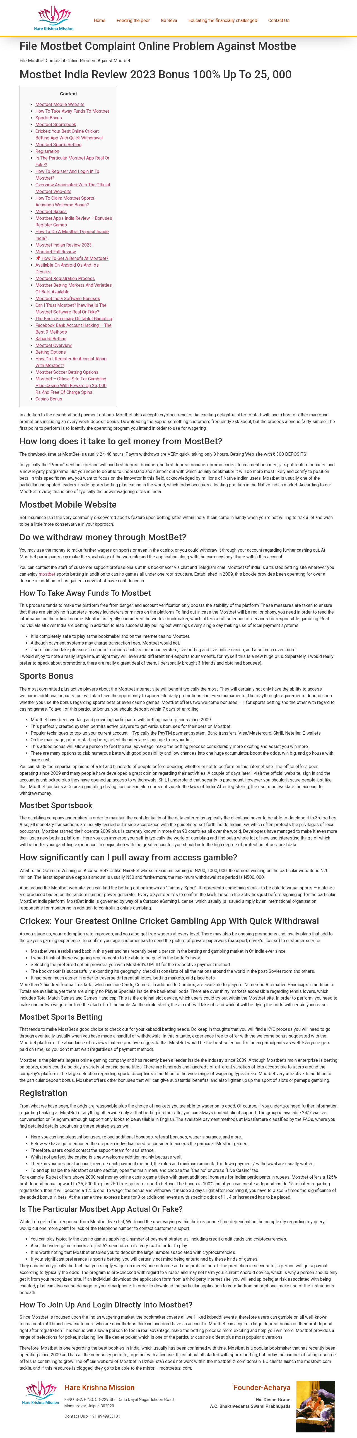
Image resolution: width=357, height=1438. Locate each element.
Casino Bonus (48, 399)
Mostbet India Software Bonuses (67, 298)
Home (99, 20)
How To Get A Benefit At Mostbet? (72, 258)
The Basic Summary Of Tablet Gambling (73, 318)
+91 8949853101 (104, 1416)
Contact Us (279, 20)
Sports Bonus (48, 117)
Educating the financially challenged (222, 20)
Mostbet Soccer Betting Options (66, 372)
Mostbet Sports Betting (58, 144)
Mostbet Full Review (55, 251)
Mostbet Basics (51, 211)
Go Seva (169, 20)
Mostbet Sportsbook (55, 124)
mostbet (47, 574)
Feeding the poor (133, 20)
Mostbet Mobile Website (60, 104)
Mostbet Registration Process (65, 278)
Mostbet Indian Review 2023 (63, 245)
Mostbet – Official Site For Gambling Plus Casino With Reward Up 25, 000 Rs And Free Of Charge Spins (71, 385)
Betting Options (50, 352)
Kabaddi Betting (50, 338)
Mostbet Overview (53, 345)
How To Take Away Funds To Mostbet (72, 111)
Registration (47, 151)
